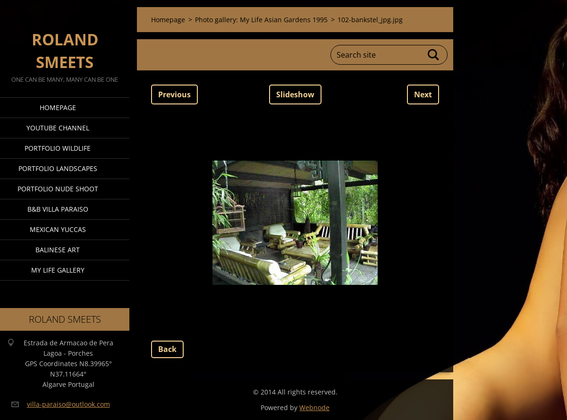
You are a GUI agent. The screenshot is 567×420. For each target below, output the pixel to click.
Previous (174, 94)
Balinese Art (57, 249)
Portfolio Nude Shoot (57, 188)
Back (167, 349)
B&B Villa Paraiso (57, 209)
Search (434, 55)
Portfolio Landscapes (57, 168)
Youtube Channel (57, 127)
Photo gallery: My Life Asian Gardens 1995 (261, 19)
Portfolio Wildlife (58, 148)
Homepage (58, 107)
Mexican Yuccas (58, 229)
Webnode (314, 407)
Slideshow (295, 94)
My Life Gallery (58, 270)
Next (423, 94)
